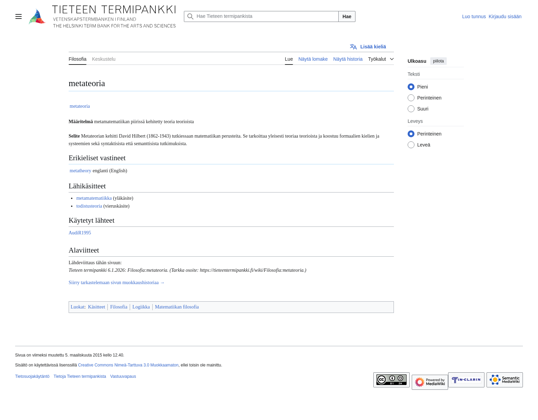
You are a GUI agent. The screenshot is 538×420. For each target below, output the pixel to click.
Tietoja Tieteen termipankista (80, 376)
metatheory (80, 170)
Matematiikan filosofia (177, 307)
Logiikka (141, 307)
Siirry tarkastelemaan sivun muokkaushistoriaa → (117, 282)
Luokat (77, 307)
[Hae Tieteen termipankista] (261, 16)
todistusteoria (89, 206)
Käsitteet (96, 307)
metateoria (80, 106)
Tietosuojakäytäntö (32, 376)
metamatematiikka (94, 198)
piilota (438, 61)
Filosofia (118, 307)
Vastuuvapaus (123, 376)
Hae (346, 16)
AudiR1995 (80, 232)
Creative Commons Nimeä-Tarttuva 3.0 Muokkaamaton (128, 365)
